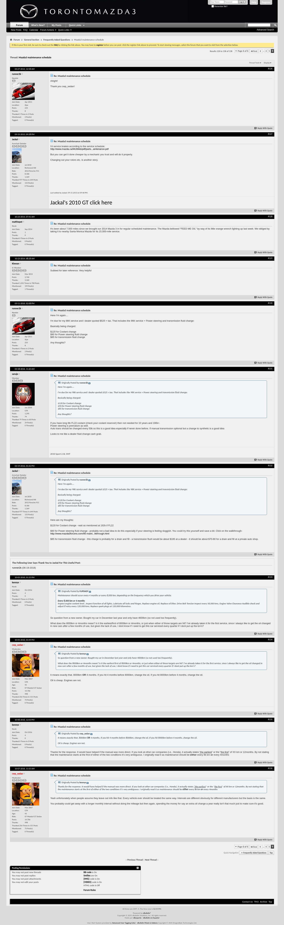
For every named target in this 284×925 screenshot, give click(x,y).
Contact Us (247, 901)
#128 (270, 216)
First (253, 51)
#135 (270, 719)
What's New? (38, 25)
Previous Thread (135, 859)
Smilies (87, 875)
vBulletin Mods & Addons (147, 923)
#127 (270, 134)
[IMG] (86, 878)
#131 (270, 368)
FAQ (25, 30)
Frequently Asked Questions (56, 39)
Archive (263, 901)
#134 (270, 639)
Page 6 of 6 (243, 51)
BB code (87, 872)
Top (271, 853)
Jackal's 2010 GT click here (81, 202)
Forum (19, 25)
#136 (270, 768)
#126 (270, 68)
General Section (31, 39)
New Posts (16, 30)
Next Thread (151, 859)
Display (267, 63)
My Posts (56, 25)
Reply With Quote (263, 128)
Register (266, 2)
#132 (270, 465)
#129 (270, 258)
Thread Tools (254, 63)
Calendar (33, 30)
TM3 (256, 901)
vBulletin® (147, 913)
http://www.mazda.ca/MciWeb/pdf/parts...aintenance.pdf (79, 149)
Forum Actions (47, 30)
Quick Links (63, 30)
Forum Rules (90, 890)
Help (253, 2)
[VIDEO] (87, 882)
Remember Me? (219, 6)
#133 (270, 577)
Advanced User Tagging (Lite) (124, 923)
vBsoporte (137, 918)
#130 (270, 303)
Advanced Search (265, 30)
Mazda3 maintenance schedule (35, 57)
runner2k (16, 567)
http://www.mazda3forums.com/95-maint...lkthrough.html (79, 533)
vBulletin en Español (151, 918)
